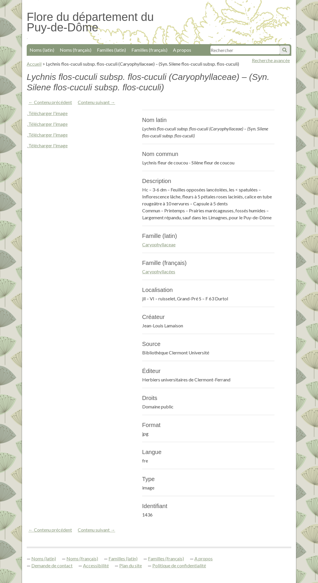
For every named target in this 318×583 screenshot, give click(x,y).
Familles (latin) (111, 50)
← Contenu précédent (50, 102)
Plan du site (130, 565)
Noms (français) (75, 50)
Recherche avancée (271, 60)
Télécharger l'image (48, 113)
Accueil (34, 64)
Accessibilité (96, 565)
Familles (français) (149, 50)
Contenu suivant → (96, 102)
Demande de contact (52, 565)
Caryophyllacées (158, 271)
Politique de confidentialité (179, 565)
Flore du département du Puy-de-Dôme (90, 22)
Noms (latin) (42, 50)
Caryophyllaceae (159, 244)
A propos (182, 50)
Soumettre (284, 50)
